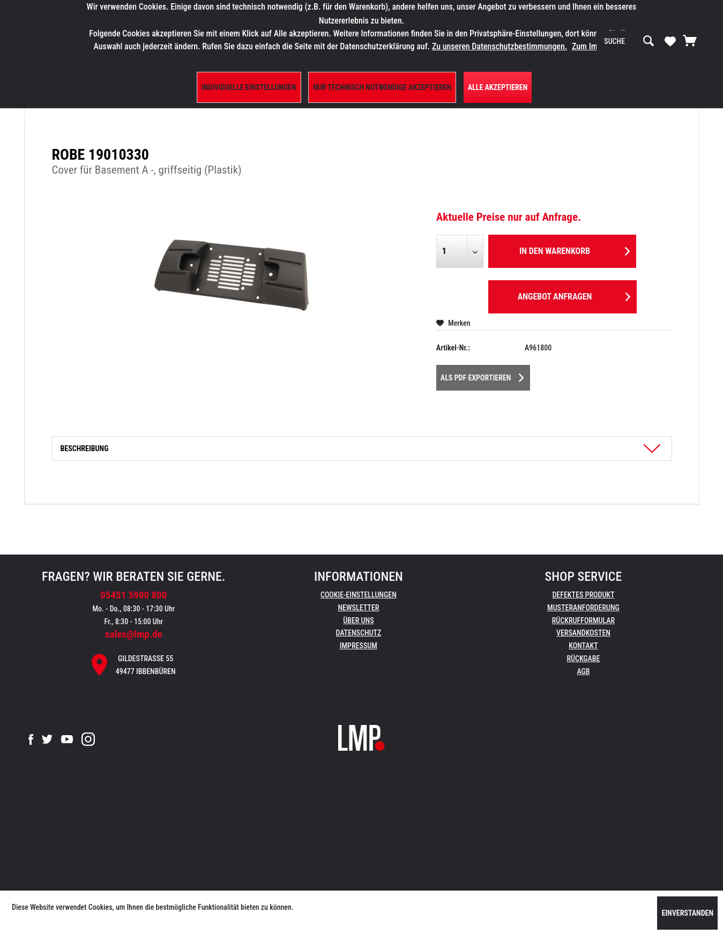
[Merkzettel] (670, 40)
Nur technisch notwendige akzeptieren (382, 87)
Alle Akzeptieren (498, 87)
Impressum (358, 645)
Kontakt (583, 645)
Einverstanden (687, 913)
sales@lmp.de (133, 634)
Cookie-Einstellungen (358, 594)
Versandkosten (583, 633)
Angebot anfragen (574, 295)
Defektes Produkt (583, 594)
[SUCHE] (629, 41)
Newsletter (358, 607)
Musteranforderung (583, 607)
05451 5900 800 (133, 595)
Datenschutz (358, 633)
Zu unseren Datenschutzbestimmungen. (499, 46)
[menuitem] (629, 41)
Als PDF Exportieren (482, 375)
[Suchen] (648, 41)
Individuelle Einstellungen (249, 87)
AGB (583, 671)
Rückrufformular (583, 620)
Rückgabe (583, 658)
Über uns (358, 620)
